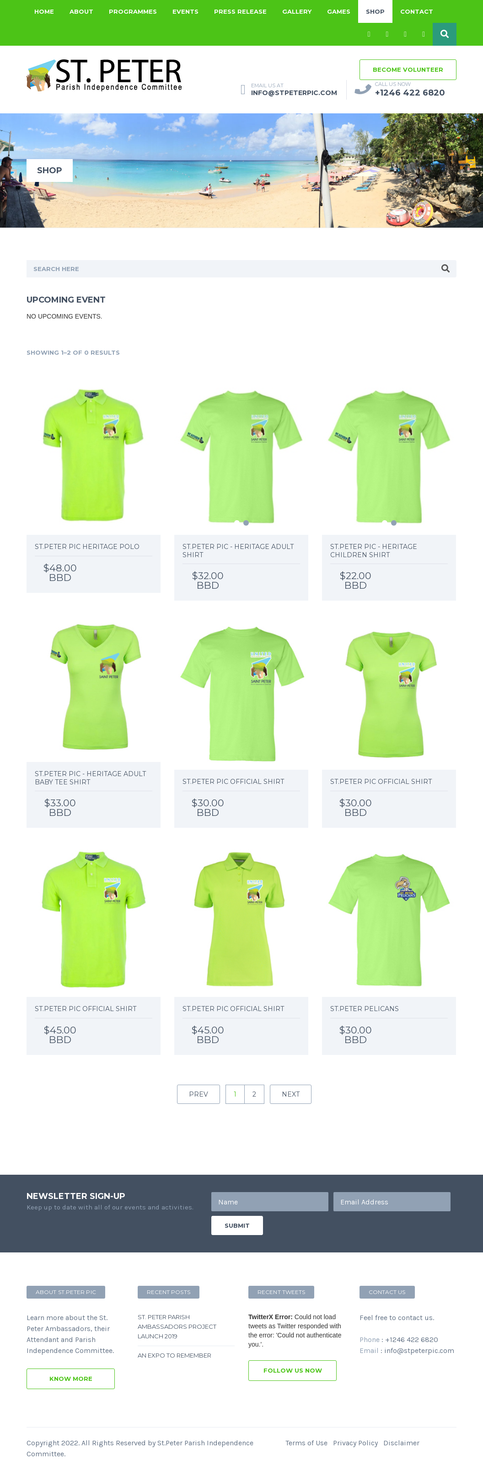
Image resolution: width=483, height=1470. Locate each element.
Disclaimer (401, 1442)
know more (70, 1378)
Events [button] (185, 11)
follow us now (292, 1370)
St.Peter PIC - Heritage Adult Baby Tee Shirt (90, 778)
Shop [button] (375, 11)
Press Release (240, 11)
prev (198, 1094)
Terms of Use (306, 1442)
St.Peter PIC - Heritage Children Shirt (373, 551)
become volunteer (408, 69)
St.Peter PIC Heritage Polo (87, 547)
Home (44, 11)
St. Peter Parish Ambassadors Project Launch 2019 (177, 1326)
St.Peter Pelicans (364, 1009)
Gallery (296, 11)
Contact (416, 11)
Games (338, 11)
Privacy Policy (355, 1442)
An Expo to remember (174, 1355)
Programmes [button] (133, 11)
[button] (444, 34)
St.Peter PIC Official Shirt (233, 782)
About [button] (81, 11)
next (291, 1094)
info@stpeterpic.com (419, 1350)
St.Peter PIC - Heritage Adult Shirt (238, 551)
